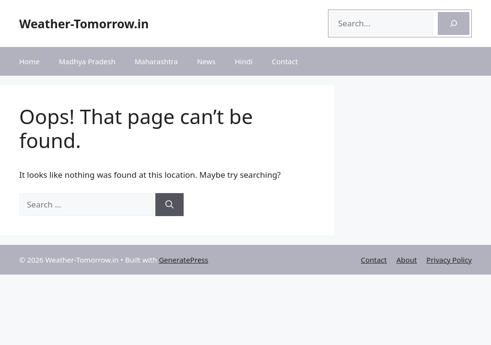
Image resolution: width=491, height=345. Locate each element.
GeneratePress (183, 259)
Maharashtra (156, 61)
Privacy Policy (449, 259)
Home (29, 61)
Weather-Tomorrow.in (84, 23)
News (206, 61)
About (407, 259)
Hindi (243, 61)
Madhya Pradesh (87, 61)
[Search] (453, 23)
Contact (285, 61)
